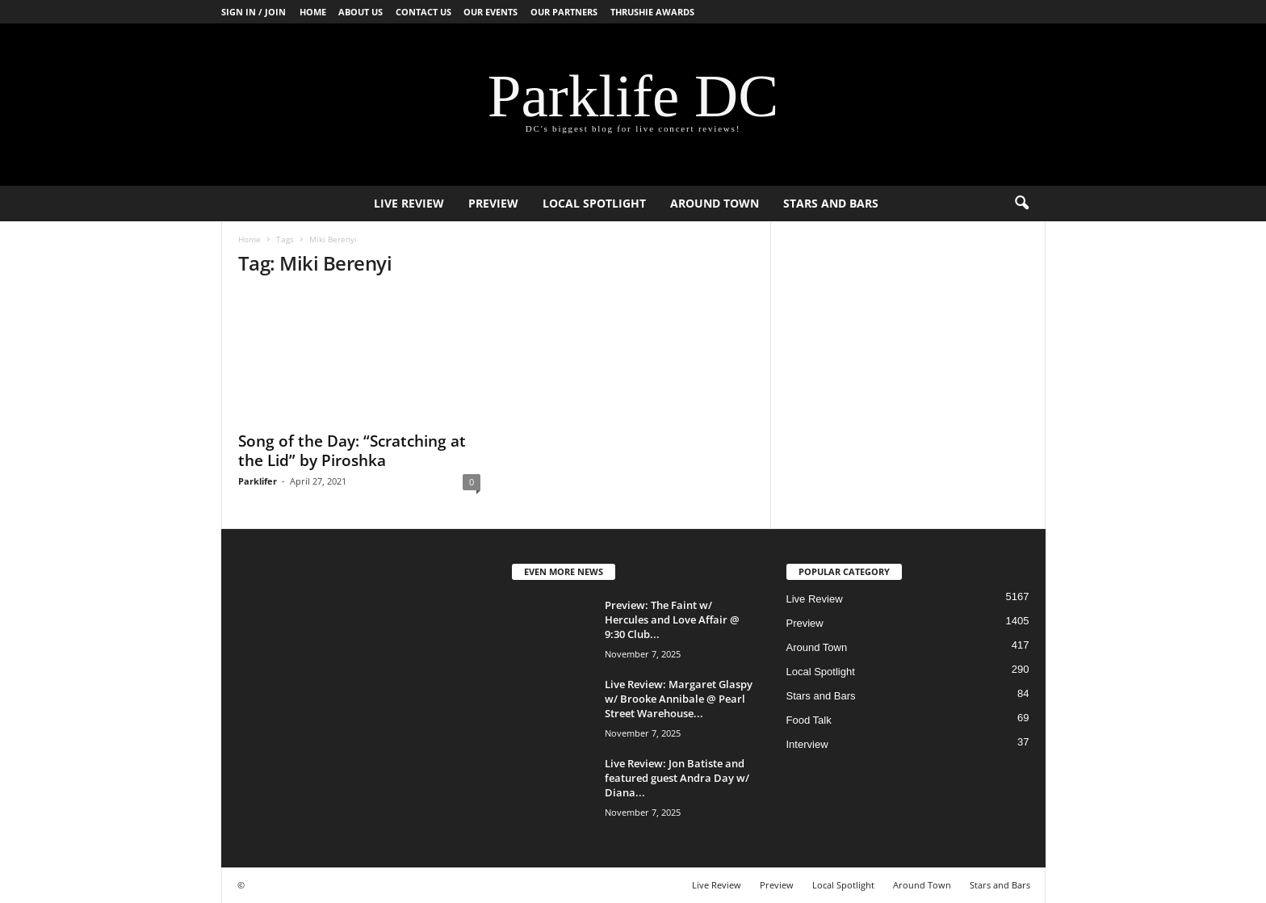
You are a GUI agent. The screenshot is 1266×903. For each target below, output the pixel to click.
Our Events (490, 12)
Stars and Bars (830, 203)
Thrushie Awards (652, 12)
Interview (807, 744)
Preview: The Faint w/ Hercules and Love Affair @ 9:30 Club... (672, 619)
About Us (360, 12)
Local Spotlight (594, 203)
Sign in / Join (253, 12)
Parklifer (257, 481)
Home (313, 12)
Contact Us (423, 12)
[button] (1021, 203)
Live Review (409, 203)
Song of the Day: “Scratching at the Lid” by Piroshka (352, 450)
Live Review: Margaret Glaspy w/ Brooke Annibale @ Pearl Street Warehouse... (678, 698)
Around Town (714, 203)
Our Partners (563, 12)
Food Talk (809, 720)
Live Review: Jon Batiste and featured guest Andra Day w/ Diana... (677, 778)
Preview (493, 203)
